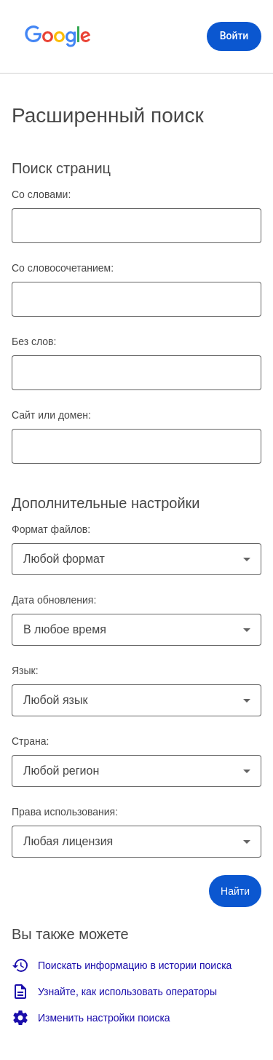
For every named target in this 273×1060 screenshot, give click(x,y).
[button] (235, 891)
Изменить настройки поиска (91, 1018)
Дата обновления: (54, 600)
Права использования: (65, 812)
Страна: (31, 741)
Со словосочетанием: (63, 268)
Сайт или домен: (51, 415)
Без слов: (34, 341)
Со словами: (41, 194)
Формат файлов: (51, 529)
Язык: (25, 670)
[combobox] (136, 559)
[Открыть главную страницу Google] (58, 36)
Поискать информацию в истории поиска (122, 965)
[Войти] (234, 36)
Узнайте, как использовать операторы (114, 991)
